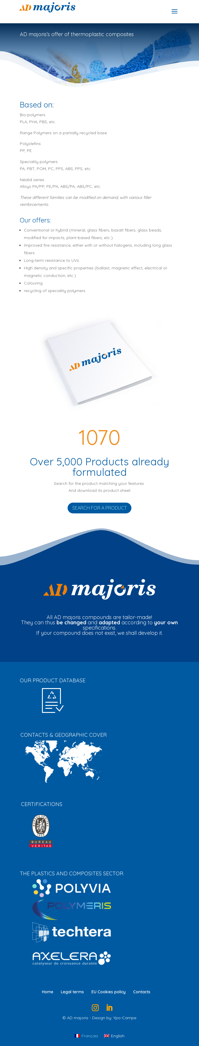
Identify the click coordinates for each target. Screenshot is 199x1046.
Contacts (141, 991)
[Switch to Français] (86, 1035)
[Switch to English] (114, 1035)
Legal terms (72, 991)
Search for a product (99, 508)
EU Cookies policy (108, 991)
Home (47, 991)
